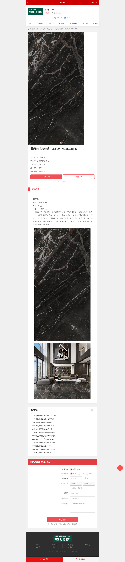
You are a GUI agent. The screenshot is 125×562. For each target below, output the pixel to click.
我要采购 (46, 177)
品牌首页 (42, 29)
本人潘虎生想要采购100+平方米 (43, 443)
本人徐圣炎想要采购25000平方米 (44, 436)
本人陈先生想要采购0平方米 (42, 446)
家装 (73, 473)
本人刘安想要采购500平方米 (42, 429)
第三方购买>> (62, 181)
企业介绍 (54, 547)
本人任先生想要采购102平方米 (43, 419)
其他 (89, 473)
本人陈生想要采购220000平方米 (43, 432)
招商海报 (54, 545)
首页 (37, 545)
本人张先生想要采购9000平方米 (43, 453)
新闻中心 (87, 545)
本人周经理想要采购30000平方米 (44, 449)
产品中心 (49, 29)
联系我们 (70, 547)
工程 (81, 473)
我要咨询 (78, 177)
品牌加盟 (70, 545)
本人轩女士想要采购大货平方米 (43, 439)
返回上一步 (28, 2)
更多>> (93, 410)
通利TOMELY (76, 469)
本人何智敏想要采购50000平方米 (44, 416)
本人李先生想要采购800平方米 (43, 422)
